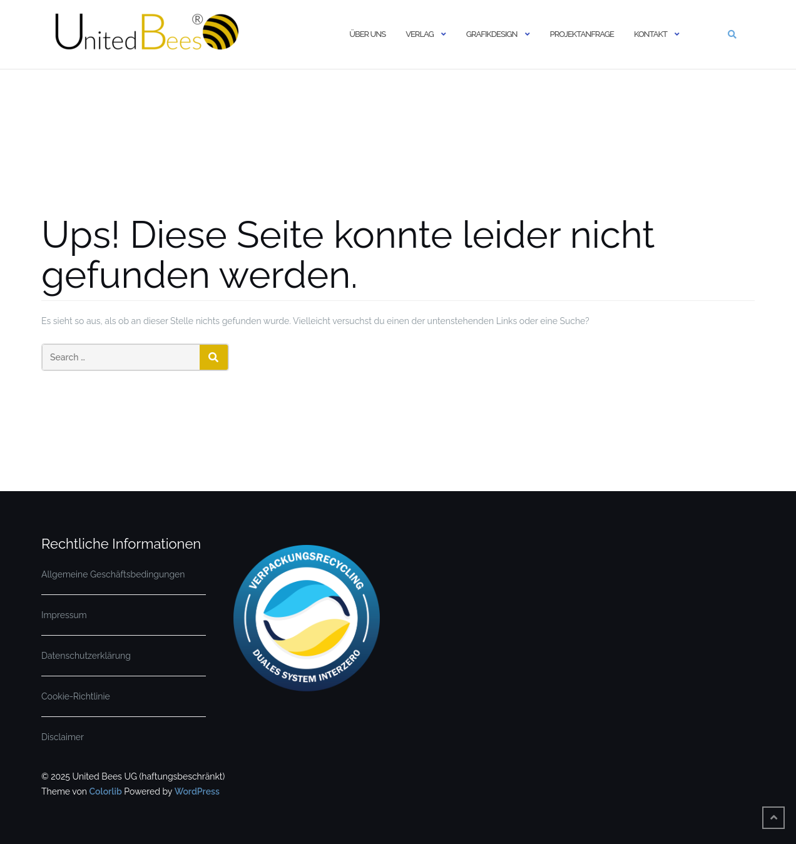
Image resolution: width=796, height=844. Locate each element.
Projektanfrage (582, 34)
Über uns (367, 34)
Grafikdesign (492, 34)
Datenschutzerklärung (86, 656)
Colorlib (105, 791)
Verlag (420, 34)
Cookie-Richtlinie (75, 696)
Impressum (64, 615)
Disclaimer (62, 737)
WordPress (197, 791)
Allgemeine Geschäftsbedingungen (113, 574)
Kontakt (650, 34)
